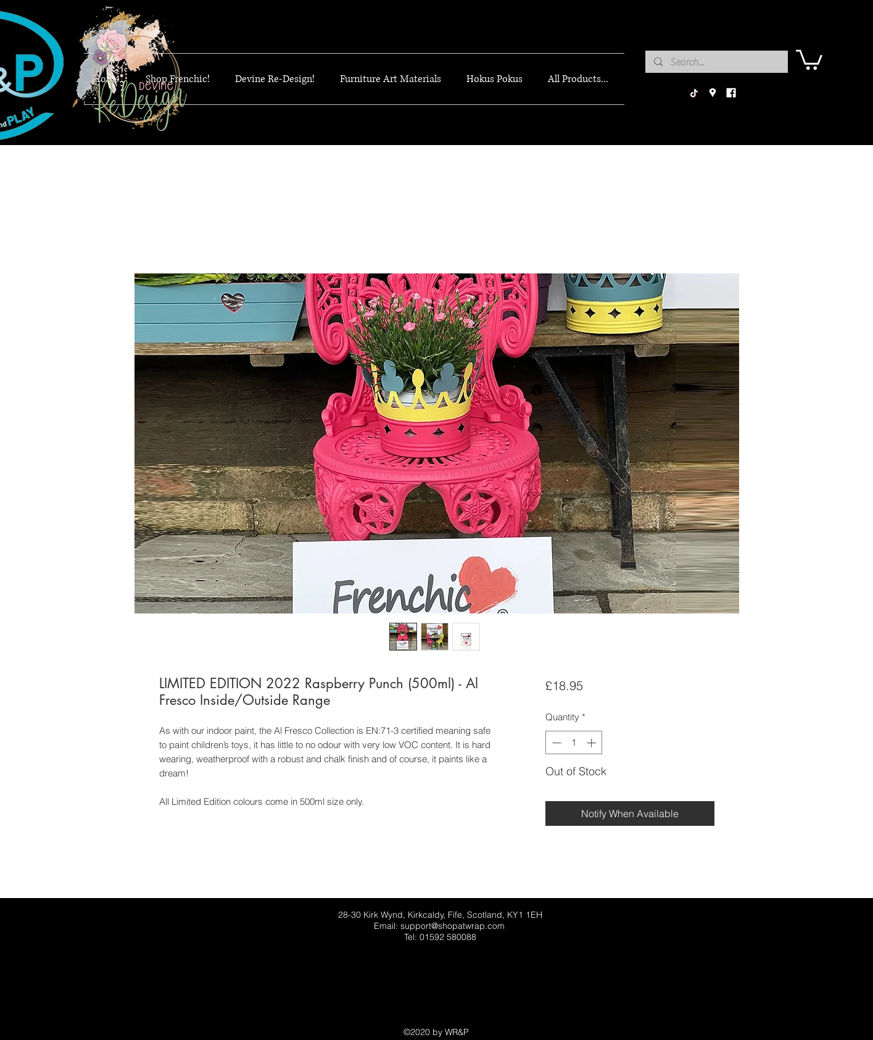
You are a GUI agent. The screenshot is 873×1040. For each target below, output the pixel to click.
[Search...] (716, 62)
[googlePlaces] (712, 93)
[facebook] (731, 93)
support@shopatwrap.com (452, 925)
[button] (809, 59)
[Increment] (592, 742)
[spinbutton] (574, 742)
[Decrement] (555, 742)
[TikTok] (694, 93)
